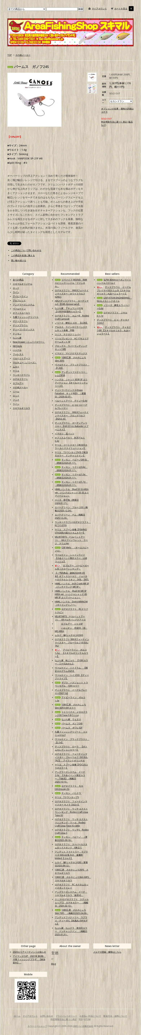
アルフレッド (19, 300)
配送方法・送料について (115, 1016)
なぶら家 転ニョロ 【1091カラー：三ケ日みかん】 (71, 662)
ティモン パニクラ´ (68, 793)
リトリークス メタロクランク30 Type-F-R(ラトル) (71, 713)
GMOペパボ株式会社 (83, 1026)
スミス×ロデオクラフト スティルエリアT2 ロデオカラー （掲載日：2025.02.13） (72, 902)
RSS (80, 1019)
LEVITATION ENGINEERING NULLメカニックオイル (114, 299)
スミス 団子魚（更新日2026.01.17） (67, 501)
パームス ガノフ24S (68, 723)
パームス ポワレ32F (68, 727)
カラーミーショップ (37, 1026)
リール (16, 391)
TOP (9, 55)
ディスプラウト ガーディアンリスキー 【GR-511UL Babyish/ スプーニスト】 (71, 426)
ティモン (17, 333)
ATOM (87, 1019)
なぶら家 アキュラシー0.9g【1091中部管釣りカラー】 (69, 310)
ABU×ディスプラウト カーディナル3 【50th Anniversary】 (72, 302)
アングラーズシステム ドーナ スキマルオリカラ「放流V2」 (71, 893)
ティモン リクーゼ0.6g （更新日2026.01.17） (71, 469)
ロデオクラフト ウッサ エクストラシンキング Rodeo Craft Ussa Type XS (71, 812)
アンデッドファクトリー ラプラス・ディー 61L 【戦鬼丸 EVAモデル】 (71, 920)
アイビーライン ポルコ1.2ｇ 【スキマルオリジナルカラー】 (71, 653)
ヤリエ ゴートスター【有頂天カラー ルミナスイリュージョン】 (71, 446)
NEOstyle (17, 346)
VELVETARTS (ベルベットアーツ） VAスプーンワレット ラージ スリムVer (71, 540)
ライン (16, 292)
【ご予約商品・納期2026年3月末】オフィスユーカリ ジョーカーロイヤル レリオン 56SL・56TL (72, 576)
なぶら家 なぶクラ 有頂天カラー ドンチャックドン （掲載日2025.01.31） (71, 931)
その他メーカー (22, 55)
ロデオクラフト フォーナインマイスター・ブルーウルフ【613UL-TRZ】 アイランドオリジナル (71, 757)
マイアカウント (99, 8)
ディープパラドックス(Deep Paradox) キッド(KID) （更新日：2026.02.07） (70, 393)
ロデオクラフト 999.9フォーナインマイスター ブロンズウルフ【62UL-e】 (72, 415)
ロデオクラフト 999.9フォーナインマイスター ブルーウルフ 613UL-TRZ (72, 642)
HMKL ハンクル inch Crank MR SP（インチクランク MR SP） (72, 585)
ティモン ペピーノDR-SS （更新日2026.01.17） (72, 461)
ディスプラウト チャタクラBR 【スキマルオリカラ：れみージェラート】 (114, 330)
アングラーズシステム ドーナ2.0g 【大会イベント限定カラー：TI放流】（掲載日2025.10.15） (70, 776)
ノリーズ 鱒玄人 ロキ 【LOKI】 (71, 322)
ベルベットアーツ (21, 358)
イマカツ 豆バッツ (64, 433)
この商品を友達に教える (23, 255)
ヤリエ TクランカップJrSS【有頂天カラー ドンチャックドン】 (71, 454)
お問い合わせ (46, 1016)
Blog (53, 963)
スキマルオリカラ (21, 408)
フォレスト (18, 354)
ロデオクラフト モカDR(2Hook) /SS (69, 787)
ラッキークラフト (21, 374)
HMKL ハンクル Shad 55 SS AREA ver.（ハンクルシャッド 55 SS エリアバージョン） (72, 492)
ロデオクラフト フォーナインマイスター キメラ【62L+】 (71, 803)
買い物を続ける (18, 260)
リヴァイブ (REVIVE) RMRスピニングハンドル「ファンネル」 (71, 283)
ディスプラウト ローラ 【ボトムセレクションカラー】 (71, 748)
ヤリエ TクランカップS (67, 797)
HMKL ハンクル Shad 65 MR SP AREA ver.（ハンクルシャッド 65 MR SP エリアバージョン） (71, 594)
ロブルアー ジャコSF (69, 623)
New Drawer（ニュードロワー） (29, 341)
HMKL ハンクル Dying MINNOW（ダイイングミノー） (71, 603)
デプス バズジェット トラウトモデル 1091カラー (71, 684)
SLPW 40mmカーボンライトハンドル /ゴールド (114, 281)
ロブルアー (18, 383)
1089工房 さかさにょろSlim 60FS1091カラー (70, 706)
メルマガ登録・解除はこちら (107, 951)
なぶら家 (17, 337)
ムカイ (16, 366)
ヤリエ (16, 370)
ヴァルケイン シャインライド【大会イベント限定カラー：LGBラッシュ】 (71, 558)
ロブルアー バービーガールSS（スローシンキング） (72, 567)
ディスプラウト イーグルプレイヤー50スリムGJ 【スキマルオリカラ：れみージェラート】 (114, 290)
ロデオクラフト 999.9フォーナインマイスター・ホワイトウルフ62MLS (72, 293)
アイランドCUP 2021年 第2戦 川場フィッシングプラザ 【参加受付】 (29, 959)
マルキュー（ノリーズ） (25, 362)
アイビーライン (20, 296)
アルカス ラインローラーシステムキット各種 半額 (71, 328)
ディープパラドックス (23, 329)
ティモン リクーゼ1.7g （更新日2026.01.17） (71, 483)
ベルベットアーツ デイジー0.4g (71, 400)
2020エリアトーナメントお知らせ (29, 951)
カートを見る (120, 8)
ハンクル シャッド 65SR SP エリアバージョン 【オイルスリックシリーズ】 (71, 382)
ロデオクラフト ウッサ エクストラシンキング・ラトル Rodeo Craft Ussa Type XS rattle (71, 822)
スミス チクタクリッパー (68, 334)
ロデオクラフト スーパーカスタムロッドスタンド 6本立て (71, 846)
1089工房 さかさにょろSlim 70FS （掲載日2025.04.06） (71, 911)
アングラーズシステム (23, 304)
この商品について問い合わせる (26, 250)
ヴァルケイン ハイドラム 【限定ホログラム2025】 (71, 669)
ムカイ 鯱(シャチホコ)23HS (69, 635)
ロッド (16, 288)
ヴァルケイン (19, 308)
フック (16, 399)
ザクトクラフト (20, 321)
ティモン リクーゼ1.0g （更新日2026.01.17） (71, 476)
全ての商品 (18, 279)
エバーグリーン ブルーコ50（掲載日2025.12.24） (71, 509)
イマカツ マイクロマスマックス (71, 353)
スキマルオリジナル (22, 283)
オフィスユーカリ (21, 312)
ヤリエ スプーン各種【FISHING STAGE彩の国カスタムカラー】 (71, 531)
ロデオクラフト (20, 379)
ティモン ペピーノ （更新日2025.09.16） (71, 838)
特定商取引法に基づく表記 (64, 1019)
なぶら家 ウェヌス (68, 719)
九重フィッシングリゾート (26, 317)
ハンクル (17, 350)
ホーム (17, 1016)
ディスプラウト (20, 325)
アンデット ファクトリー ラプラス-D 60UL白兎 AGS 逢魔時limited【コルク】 (71, 855)
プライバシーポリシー (66, 1016)
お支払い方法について (90, 1016)
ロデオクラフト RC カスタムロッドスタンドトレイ (71, 886)
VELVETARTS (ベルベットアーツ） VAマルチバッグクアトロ (70, 618)
